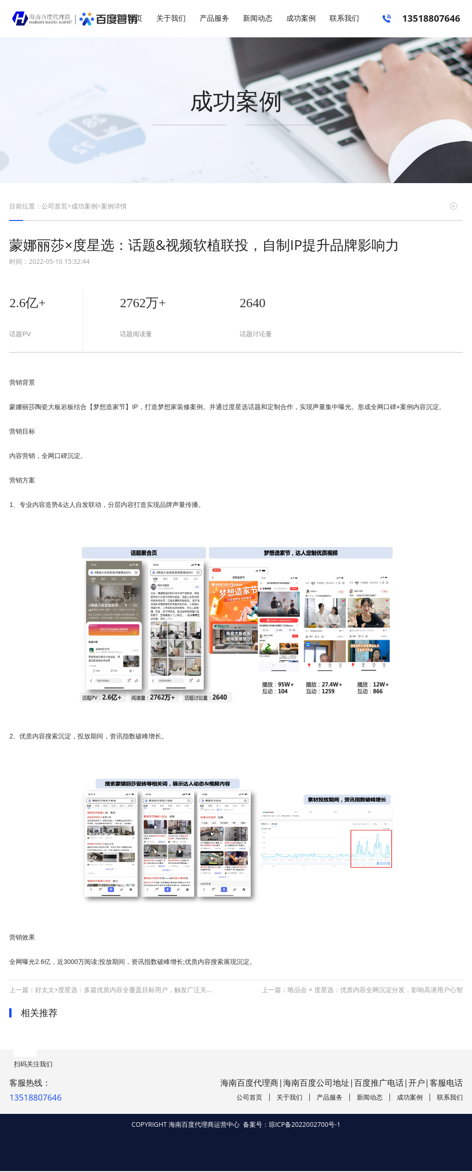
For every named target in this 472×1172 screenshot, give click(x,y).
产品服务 (214, 18)
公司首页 (127, 18)
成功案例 (301, 18)
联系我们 (344, 18)
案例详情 (114, 207)
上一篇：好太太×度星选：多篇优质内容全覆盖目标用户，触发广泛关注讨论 (117, 990)
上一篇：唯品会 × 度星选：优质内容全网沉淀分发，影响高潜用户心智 (362, 990)
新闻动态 (257, 18)
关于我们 (171, 18)
